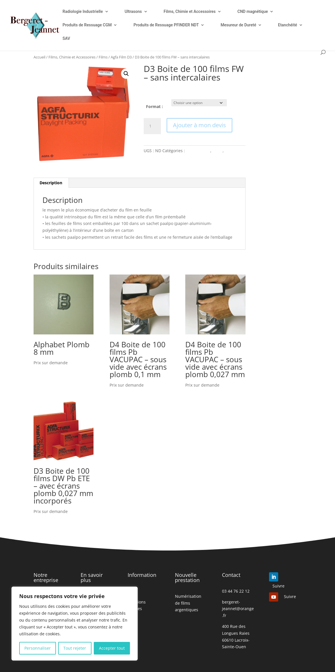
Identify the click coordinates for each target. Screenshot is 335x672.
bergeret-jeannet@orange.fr (238, 608)
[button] (126, 73)
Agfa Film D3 (121, 57)
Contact (231, 574)
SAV (66, 38)
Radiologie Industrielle (83, 11)
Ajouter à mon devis (199, 125)
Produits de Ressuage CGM (87, 25)
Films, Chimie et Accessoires (190, 11)
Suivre (278, 586)
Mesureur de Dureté (238, 25)
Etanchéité (287, 25)
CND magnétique (252, 11)
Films (103, 57)
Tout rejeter (74, 648)
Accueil (39, 57)
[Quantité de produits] (152, 126)
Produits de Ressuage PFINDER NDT (166, 25)
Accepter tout (112, 648)
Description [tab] (51, 182)
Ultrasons (133, 11)
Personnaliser (37, 648)
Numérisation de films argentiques (188, 603)
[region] (74, 624)
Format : (154, 106)
